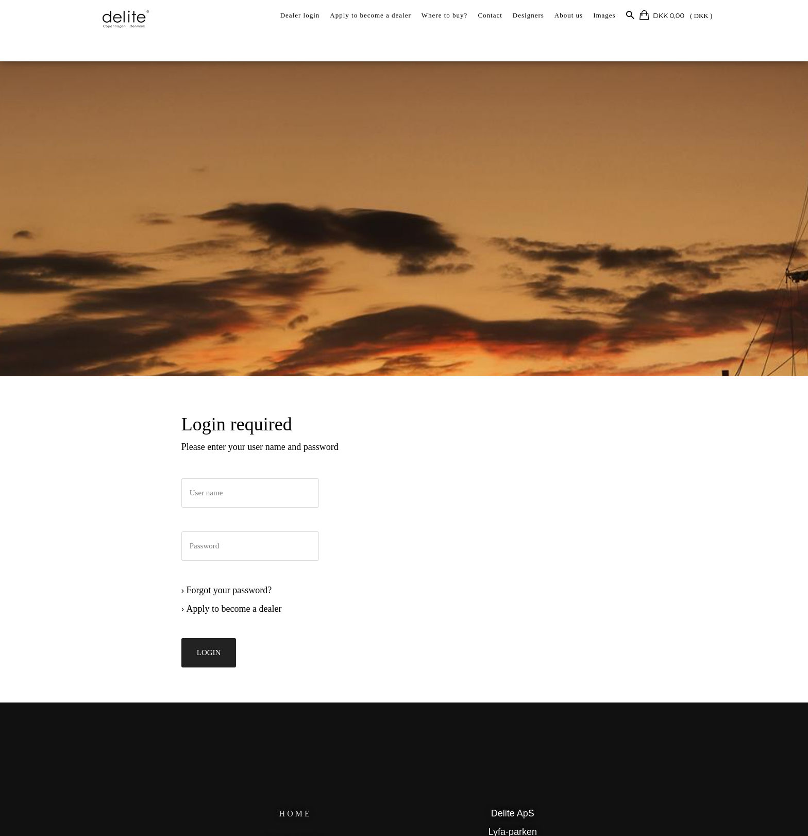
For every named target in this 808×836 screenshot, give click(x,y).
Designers (528, 15)
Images (604, 15)
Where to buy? (445, 15)
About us (568, 15)
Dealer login (300, 15)
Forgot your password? (166, 605)
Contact (490, 15)
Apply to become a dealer (370, 15)
